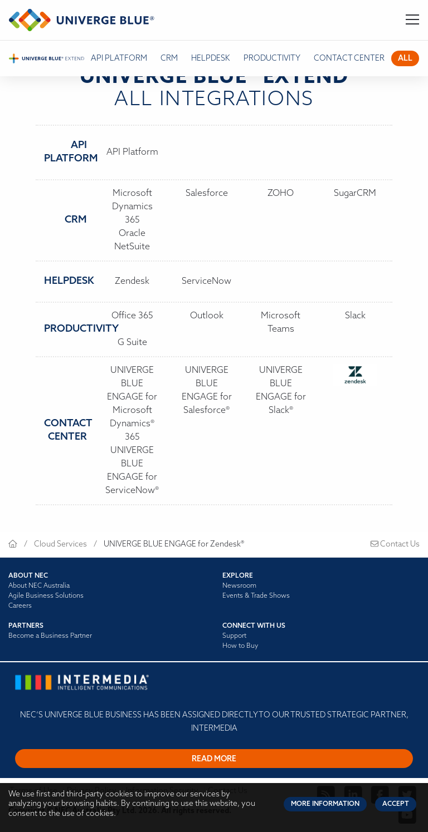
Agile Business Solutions (46, 596)
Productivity (272, 59)
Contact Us (395, 544)
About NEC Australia (39, 586)
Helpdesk (210, 59)
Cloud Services (60, 544)
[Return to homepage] (81, 20)
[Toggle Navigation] (412, 20)
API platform (119, 59)
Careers (20, 606)
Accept (395, 804)
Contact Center (349, 59)
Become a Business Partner (50, 636)
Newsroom (239, 586)
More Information (325, 804)
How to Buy (240, 646)
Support (234, 636)
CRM (169, 59)
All (405, 59)
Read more (214, 759)
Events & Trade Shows (256, 596)
